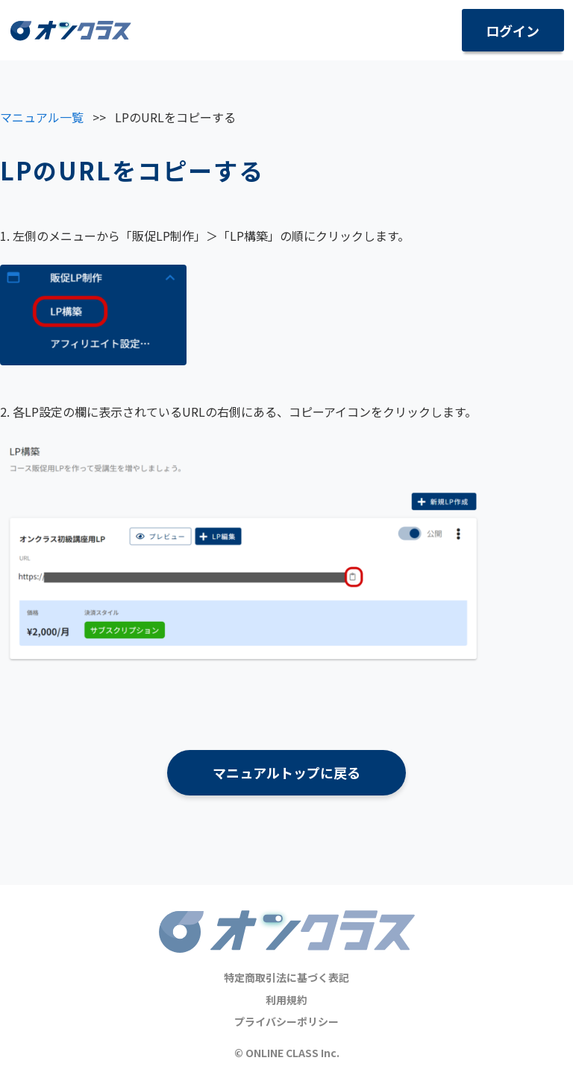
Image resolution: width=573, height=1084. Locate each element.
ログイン (512, 30)
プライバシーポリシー (286, 1021)
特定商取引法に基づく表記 (286, 977)
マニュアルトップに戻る (286, 772)
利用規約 (286, 999)
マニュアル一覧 (42, 117)
